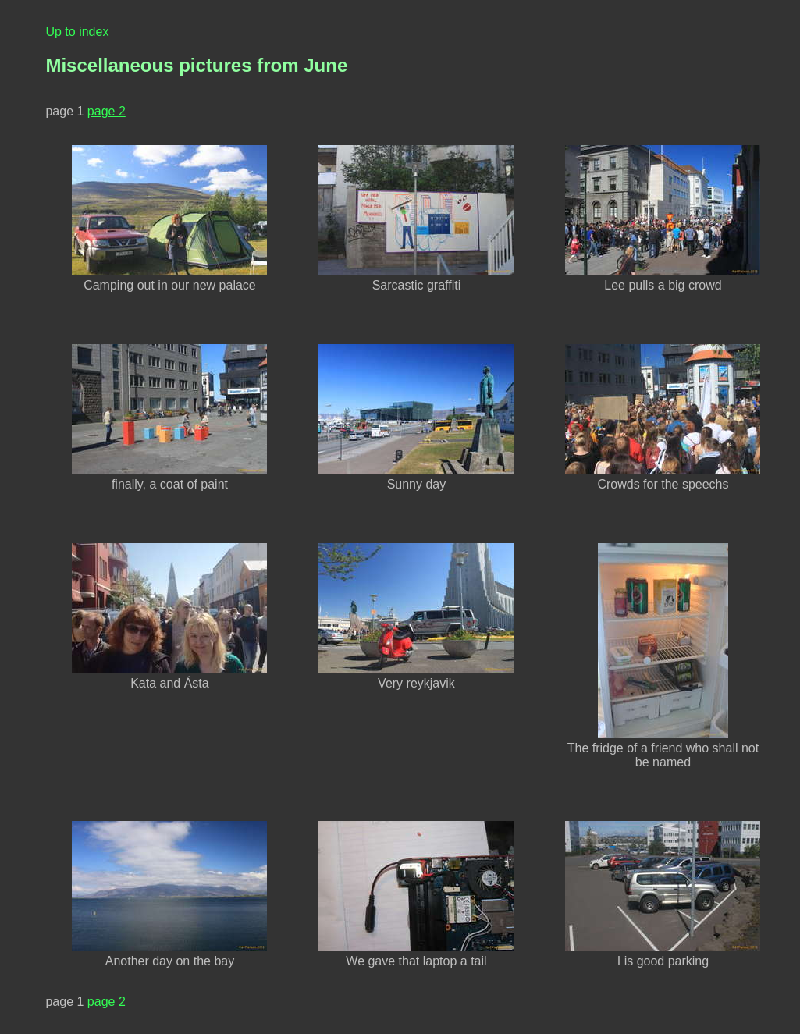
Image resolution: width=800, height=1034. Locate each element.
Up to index (76, 31)
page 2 (106, 111)
